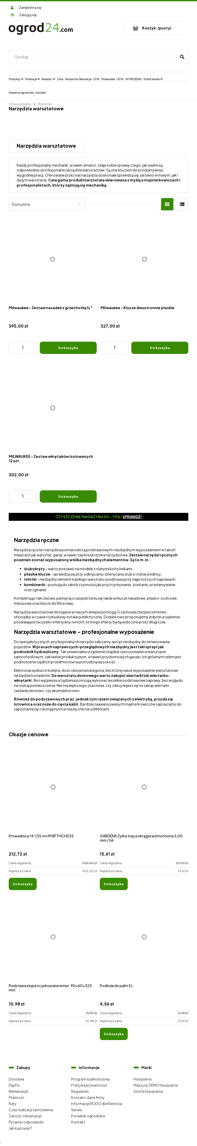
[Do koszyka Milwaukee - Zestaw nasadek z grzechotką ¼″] (68, 348)
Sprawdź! (132, 516)
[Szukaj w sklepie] (93, 57)
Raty (13, 1103)
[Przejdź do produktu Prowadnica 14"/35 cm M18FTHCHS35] (53, 792)
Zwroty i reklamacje (25, 1115)
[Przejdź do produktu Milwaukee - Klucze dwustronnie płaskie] (145, 259)
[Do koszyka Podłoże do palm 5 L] (114, 1034)
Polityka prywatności (89, 1085)
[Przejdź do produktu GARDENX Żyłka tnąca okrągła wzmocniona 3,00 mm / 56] (144, 792)
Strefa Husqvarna (148, 1091)
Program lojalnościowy (90, 1079)
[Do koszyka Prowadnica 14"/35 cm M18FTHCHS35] (23, 884)
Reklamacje (18, 1091)
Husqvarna (143, 1079)
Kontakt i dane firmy (88, 1097)
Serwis (76, 1109)
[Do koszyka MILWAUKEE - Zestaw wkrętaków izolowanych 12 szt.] (68, 496)
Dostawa (16, 1079)
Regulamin (80, 1091)
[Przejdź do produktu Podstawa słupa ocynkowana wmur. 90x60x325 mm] (53, 942)
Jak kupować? (20, 1128)
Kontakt (78, 1122)
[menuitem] (16, 78)
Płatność (16, 1097)
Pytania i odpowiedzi (26, 1122)
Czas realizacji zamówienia (31, 1109)
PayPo (14, 1085)
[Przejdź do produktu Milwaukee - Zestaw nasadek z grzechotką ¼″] (53, 259)
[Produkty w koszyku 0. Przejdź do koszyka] (156, 28)
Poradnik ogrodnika (88, 1115)
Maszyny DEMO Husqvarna (156, 1085)
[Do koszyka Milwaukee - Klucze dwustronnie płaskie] (159, 348)
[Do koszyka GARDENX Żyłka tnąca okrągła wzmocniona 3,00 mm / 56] (114, 884)
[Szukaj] (182, 57)
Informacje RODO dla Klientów (96, 1103)
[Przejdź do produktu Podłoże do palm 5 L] (144, 942)
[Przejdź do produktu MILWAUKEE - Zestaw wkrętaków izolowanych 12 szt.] (53, 408)
